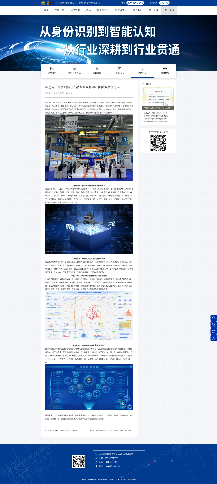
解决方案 (75, 10)
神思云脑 (59, 10)
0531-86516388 (111, 458)
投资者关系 (121, 10)
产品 (88, 10)
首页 (46, 10)
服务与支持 (103, 10)
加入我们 (138, 10)
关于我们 (169, 10)
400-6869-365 (111, 462)
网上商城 (153, 10)
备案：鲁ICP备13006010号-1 (126, 479)
